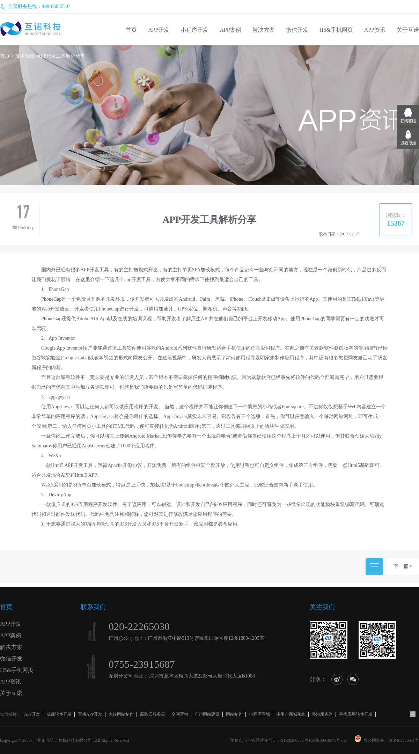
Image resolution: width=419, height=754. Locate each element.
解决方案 (263, 30)
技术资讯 (25, 56)
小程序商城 (259, 714)
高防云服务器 (152, 714)
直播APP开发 (90, 714)
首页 (131, 30)
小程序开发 (194, 30)
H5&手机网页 (336, 30)
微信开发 (297, 30)
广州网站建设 (207, 714)
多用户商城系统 (291, 714)
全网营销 (179, 714)
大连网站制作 (121, 714)
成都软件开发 (59, 714)
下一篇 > (403, 566)
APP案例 (230, 30)
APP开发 (158, 30)
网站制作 (234, 714)
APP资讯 (374, 30)
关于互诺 (408, 30)
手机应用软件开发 (356, 714)
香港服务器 (322, 714)
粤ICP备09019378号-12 (325, 740)
